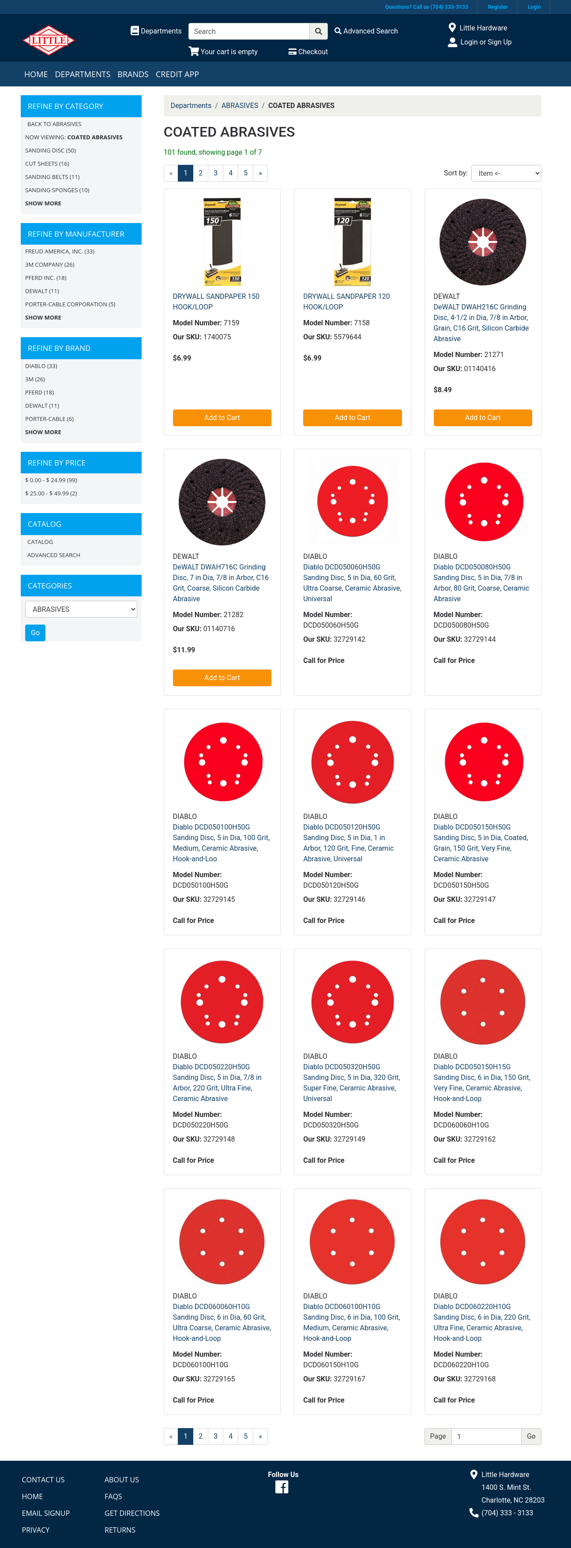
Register (498, 7)
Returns (120, 1530)
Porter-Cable (45, 419)
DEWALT (36, 291)
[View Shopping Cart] (223, 52)
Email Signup (46, 1513)
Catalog (40, 542)
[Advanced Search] (366, 31)
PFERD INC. (40, 278)
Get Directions (132, 1513)
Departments (82, 74)
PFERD (33, 392)
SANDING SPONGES (51, 190)
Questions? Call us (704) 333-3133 (426, 7)
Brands (133, 74)
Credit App (177, 74)
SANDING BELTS (46, 177)
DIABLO (35, 366)
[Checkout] (308, 52)
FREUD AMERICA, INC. (54, 251)
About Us (122, 1480)
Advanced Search (53, 555)
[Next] (260, 173)
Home (36, 74)
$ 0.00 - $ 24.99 (45, 480)
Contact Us (43, 1480)
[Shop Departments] (156, 31)
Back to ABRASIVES (54, 124)
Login (534, 7)
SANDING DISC (44, 150)
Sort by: (456, 173)
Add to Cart (222, 417)
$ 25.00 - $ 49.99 (47, 493)
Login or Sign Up (485, 42)
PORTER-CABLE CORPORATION (66, 304)
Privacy (36, 1530)
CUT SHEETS (41, 163)
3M (29, 379)
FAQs (113, 1496)
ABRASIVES (240, 105)
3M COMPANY (44, 264)
